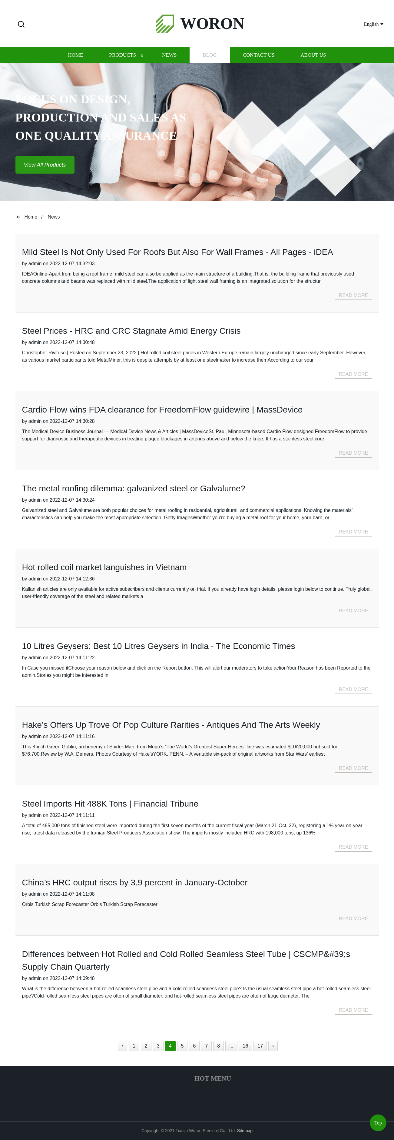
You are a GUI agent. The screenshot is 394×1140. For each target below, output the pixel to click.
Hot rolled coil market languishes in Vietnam (104, 567)
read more (353, 295)
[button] (21, 24)
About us (313, 57)
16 (245, 1045)
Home (75, 57)
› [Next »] (273, 1045)
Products (122, 57)
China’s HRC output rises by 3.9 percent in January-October (135, 882)
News (169, 57)
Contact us (259, 57)
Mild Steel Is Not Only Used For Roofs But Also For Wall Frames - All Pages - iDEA (177, 252)
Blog (210, 57)
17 (260, 1045)
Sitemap (245, 1130)
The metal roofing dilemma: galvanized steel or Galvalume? (134, 488)
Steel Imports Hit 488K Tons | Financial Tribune (110, 803)
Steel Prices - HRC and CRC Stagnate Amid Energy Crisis (131, 331)
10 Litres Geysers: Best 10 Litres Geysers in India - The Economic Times (158, 646)
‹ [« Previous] (122, 1045)
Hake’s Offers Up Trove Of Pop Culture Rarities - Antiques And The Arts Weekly (171, 725)
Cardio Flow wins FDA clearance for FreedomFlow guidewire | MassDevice (162, 409)
